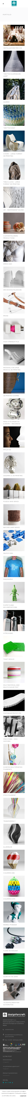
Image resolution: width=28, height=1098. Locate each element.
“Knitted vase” (9, 128)
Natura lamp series (11, 527)
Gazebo (6, 102)
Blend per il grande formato (10, 1073)
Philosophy (8, 579)
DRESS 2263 (7, 264)
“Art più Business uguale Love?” (11, 1066)
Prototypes (8, 553)
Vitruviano (8, 633)
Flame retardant (10, 951)
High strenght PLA (11, 341)
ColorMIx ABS (9, 873)
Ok (18, 1095)
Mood (5, 316)
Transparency (9, 821)
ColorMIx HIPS (9, 899)
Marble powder (10, 925)
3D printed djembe (11, 395)
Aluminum (7, 847)
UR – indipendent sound (13, 210)
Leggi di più (23, 1095)
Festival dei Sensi (7, 1059)
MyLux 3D (7, 449)
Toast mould (8, 659)
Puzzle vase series (11, 501)
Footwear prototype (12, 713)
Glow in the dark (10, 976)
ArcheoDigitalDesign (12, 290)
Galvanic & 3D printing (13, 475)
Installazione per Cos (12, 48)
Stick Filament (9, 795)
